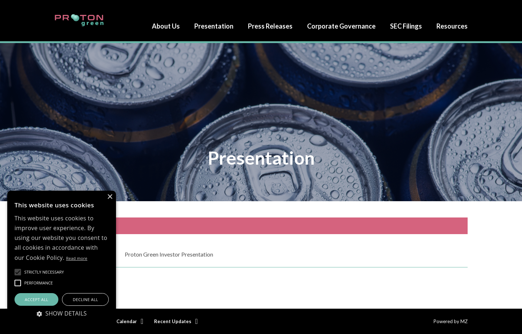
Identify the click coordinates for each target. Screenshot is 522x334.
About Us (166, 26)
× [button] (109, 197)
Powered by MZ (451, 321)
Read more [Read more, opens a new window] (76, 258)
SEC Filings (406, 26)
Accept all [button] (36, 299)
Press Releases (270, 26)
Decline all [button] (85, 299)
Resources (452, 26)
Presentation (213, 26)
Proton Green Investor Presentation (169, 254)
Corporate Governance (341, 26)
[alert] (61, 259)
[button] (44, 272)
